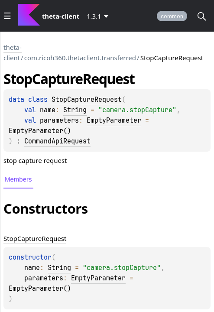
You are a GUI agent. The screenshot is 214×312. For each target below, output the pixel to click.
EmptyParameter (114, 120)
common (172, 16)
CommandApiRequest (57, 141)
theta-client (12, 52)
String (75, 110)
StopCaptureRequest (87, 99)
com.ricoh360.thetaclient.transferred (80, 57)
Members (18, 179)
